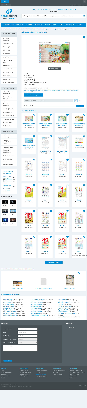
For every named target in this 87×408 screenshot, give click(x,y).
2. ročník (40, 90)
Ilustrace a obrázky (8, 75)
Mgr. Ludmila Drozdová (9, 311)
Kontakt (3, 377)
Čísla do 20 (62, 174)
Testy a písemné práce (7, 61)
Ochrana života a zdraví (59, 370)
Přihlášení (5, 1)
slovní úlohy (74, 90)
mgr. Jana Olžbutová (9, 306)
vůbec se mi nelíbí (7, 185)
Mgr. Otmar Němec (8, 310)
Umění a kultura (7, 126)
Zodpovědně (72, 376)
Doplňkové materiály (8, 82)
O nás (2, 370)
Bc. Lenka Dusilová (8, 304)
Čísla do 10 (29, 174)
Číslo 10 (29, 225)
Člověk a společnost (8, 115)
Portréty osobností (8, 72)
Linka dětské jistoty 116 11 (76, 372)
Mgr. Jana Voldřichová (64, 310)
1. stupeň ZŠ (33, 90)
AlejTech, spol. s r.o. (27, 386)
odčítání (63, 90)
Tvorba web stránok (5, 386)
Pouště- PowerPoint (17, 288)
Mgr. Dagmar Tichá (8, 308)
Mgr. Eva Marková (36, 310)
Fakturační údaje (5, 376)
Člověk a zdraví (7, 122)
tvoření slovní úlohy (29, 92)
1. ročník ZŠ (29, 29)
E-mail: (5, 332)
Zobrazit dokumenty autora (34, 95)
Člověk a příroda (7, 112)
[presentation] (16, 355)
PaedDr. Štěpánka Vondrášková (39, 315)
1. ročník (26, 90)
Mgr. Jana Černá (35, 313)
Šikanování (56, 372)
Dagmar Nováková (63, 311)
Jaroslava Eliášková (36, 306)
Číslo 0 (29, 200)
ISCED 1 (23, 29)
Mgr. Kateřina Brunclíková (10, 313)
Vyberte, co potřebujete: (9, 342)
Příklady (71, 377)
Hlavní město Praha (69, 288)
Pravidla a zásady (57, 374)
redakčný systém (15, 386)
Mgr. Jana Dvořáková (36, 301)
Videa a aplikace (7, 47)
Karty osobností (7, 69)
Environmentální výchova (7, 160)
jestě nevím (5, 180)
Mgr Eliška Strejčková (37, 311)
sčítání (68, 90)
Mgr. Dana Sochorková (37, 302)
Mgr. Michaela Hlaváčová (37, 299)
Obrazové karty (7, 65)
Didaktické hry (7, 53)
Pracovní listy (6, 57)
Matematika (35, 29)
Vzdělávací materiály (6, 372)
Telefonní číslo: (7, 335)
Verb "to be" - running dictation (44, 288)
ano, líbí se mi (6, 178)
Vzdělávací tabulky (8, 43)
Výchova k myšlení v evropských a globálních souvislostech (8, 149)
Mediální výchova (8, 164)
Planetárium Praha (41, 376)
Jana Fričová (61, 304)
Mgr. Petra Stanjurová (37, 304)
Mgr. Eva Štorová (8, 302)
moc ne (4, 182)
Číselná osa (79, 145)
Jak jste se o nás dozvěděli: (10, 339)
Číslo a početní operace (44, 29)
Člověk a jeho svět (8, 109)
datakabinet (72, 327)
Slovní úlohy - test (45, 151)
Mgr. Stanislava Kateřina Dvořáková (67, 313)
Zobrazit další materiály (54, 262)
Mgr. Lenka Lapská (8, 299)
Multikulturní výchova (9, 156)
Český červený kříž (41, 370)
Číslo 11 (62, 225)
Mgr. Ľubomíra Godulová (65, 302)
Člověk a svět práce (8, 119)
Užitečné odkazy (24, 370)
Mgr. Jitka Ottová (63, 308)
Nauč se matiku (73, 374)
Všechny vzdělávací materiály (14, 29)
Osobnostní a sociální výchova (7, 135)
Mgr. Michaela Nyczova (64, 306)
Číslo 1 (62, 200)
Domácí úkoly (7, 79)
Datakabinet (3, 29)
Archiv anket (6, 190)
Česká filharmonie (41, 374)
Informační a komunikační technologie (6, 103)
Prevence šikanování (75, 370)
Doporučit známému (54, 68)
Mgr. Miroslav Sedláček (37, 308)
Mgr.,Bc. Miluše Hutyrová (10, 315)
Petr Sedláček (7, 301)
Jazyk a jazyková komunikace (7, 92)
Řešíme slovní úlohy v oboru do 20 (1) (35, 100)
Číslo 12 (29, 251)
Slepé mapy (6, 50)
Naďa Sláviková (62, 299)
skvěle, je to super (7, 176)
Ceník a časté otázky (25, 372)
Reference (3, 374)
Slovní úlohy (53, 29)
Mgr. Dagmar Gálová (64, 301)
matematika (47, 90)
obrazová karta (55, 90)
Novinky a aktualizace (6, 39)
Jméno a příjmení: (7, 329)
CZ (84, 1)
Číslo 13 (62, 251)
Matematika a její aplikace (7, 97)
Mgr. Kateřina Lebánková (65, 317)
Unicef (38, 372)
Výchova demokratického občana (7, 142)
